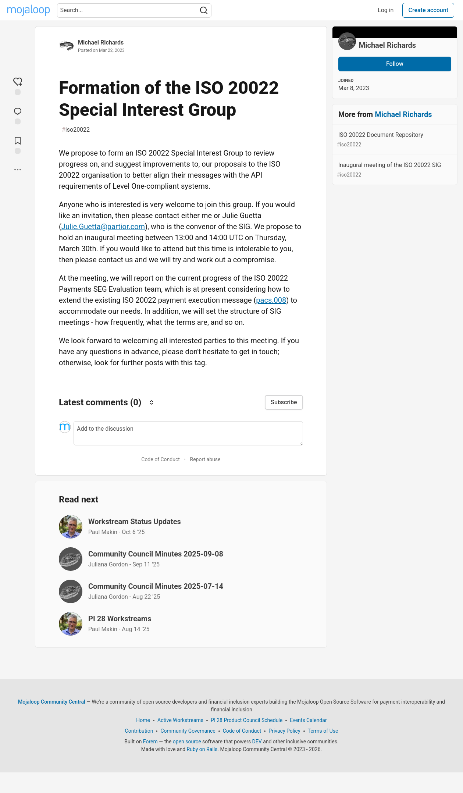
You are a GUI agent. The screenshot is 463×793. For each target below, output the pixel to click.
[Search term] (134, 10)
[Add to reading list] (17, 144)
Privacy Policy (284, 731)
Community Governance (187, 731)
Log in (385, 10)
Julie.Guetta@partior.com (103, 226)
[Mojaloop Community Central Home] (28, 10)
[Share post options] (17, 169)
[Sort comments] (151, 402)
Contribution (139, 731)
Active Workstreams (180, 720)
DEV (257, 741)
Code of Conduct (160, 459)
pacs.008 (271, 300)
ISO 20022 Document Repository (394, 140)
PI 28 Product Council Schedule (246, 720)
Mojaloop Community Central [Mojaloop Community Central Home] (51, 702)
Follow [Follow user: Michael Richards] (394, 63)
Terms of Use (323, 731)
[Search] (203, 10)
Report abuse (205, 459)
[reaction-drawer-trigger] (17, 85)
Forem (150, 741)
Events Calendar (308, 720)
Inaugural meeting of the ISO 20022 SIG (394, 170)
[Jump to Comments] (17, 115)
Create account (428, 10)
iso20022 (76, 129)
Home (143, 720)
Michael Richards (101, 42)
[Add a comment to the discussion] (188, 433)
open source (187, 741)
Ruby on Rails (202, 749)
